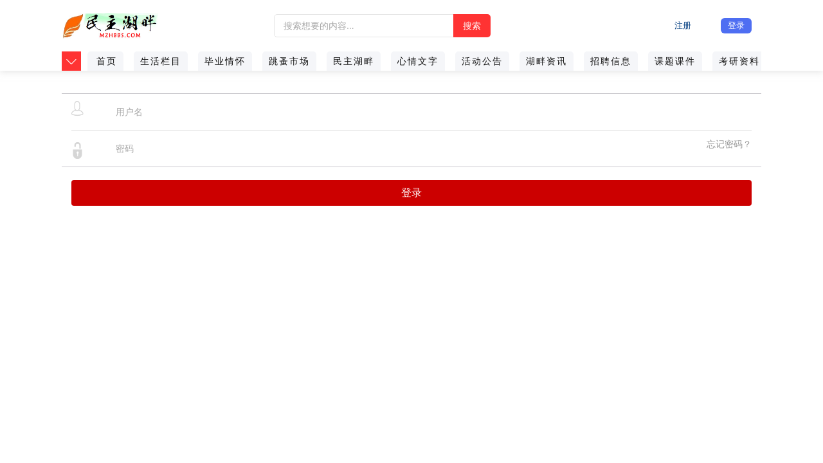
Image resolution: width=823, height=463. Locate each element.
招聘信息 (610, 61)
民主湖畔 (353, 61)
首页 (106, 61)
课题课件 (675, 61)
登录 (736, 25)
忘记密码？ (729, 144)
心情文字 (418, 61)
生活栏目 (160, 61)
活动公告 (482, 61)
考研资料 (739, 61)
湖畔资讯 (546, 61)
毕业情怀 (225, 61)
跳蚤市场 (289, 61)
